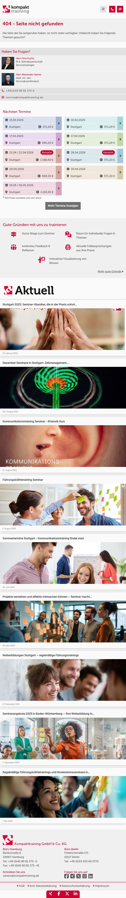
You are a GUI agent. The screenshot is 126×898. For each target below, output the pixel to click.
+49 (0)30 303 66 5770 (84, 861)
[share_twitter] (67, 894)
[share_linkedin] (75, 894)
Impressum (101, 885)
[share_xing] (50, 894)
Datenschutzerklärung (75, 885)
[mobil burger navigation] (103, 9)
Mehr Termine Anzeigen (63, 205)
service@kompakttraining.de (21, 875)
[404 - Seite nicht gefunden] (112, 9)
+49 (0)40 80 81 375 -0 (22, 861)
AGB (21, 885)
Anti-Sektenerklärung (42, 885)
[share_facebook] (59, 894)
